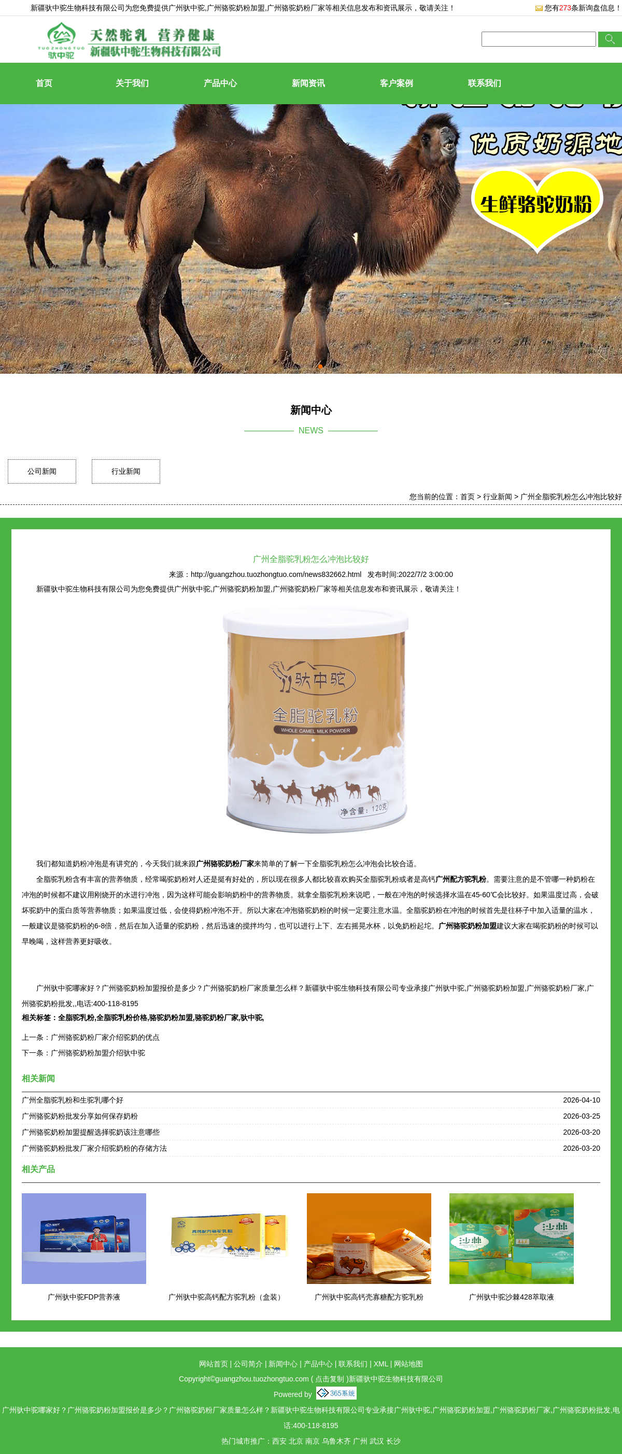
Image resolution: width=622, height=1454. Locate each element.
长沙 (393, 1441)
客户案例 (396, 83)
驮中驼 (251, 1017)
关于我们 (132, 83)
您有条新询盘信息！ (578, 8)
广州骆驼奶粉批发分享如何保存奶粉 (80, 1116)
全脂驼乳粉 (76, 1017)
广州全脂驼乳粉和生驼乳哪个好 (72, 1100)
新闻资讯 (308, 83)
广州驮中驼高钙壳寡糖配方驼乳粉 (369, 1297)
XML (381, 1364)
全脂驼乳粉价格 (121, 1017)
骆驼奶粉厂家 (216, 1017)
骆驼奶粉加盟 (171, 1017)
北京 (296, 1441)
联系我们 (484, 83)
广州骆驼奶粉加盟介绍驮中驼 (98, 1053)
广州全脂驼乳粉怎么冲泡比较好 (571, 496)
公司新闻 (41, 471)
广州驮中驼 (186, 8)
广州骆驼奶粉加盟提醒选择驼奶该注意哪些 (91, 1132)
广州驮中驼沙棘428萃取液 (511, 1297)
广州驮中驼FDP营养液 (84, 1297)
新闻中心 (283, 1364)
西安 (279, 1441)
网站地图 (408, 1364)
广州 (360, 1441)
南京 (312, 1441)
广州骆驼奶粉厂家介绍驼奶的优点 (105, 1037)
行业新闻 (125, 471)
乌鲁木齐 (336, 1441)
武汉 (377, 1441)
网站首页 (213, 1364)
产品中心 (220, 83)
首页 (44, 83)
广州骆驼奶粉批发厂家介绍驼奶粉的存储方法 (94, 1148)
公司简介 (248, 1364)
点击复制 (329, 1379)
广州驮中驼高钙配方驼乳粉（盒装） (226, 1297)
